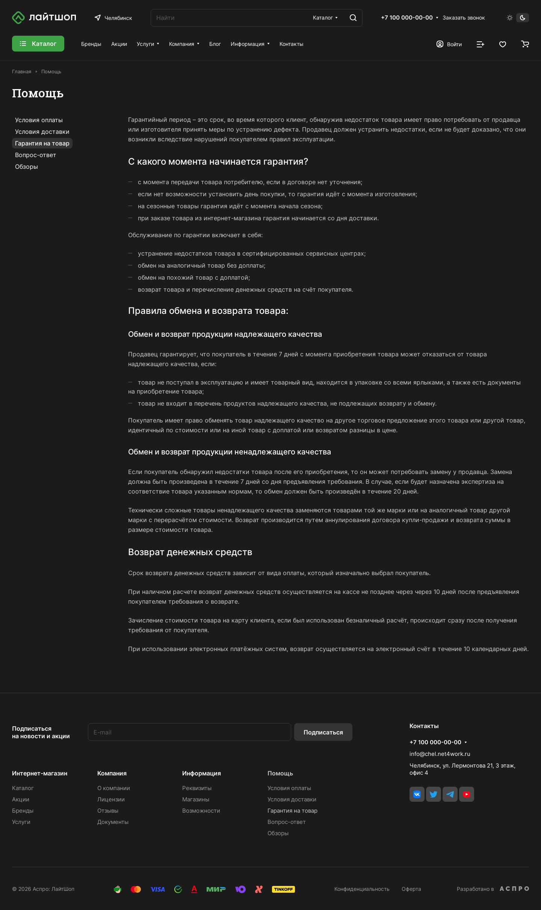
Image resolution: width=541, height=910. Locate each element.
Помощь (280, 773)
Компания (112, 773)
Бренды (22, 810)
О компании (113, 788)
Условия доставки (42, 131)
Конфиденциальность (362, 889)
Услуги (21, 821)
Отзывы (107, 810)
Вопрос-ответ (35, 155)
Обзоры (26, 166)
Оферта (411, 889)
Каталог (23, 788)
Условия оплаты (39, 120)
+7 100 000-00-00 (407, 17)
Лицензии (111, 799)
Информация (201, 773)
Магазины (195, 799)
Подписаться (323, 732)
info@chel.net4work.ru (440, 753)
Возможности (201, 810)
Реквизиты (197, 788)
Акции (20, 799)
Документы (112, 821)
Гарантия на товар (42, 143)
